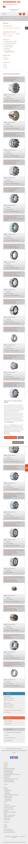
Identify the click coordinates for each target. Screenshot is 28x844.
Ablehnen (21, 437)
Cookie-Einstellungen (18, 442)
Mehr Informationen (7, 434)
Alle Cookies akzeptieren (10, 437)
